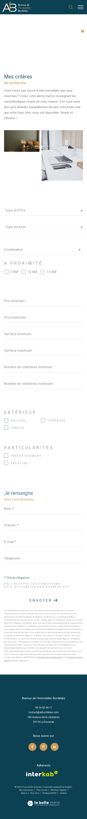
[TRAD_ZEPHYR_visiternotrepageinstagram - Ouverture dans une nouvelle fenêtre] (44, 747)
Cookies (63, 793)
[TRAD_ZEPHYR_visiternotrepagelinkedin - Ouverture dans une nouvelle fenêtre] (55, 747)
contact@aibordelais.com (43, 712)
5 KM (14, 272)
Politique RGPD (49, 793)
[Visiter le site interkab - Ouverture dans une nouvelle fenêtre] (42, 773)
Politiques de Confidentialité (49, 657)
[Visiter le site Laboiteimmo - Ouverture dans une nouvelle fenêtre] (43, 801)
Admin (24, 793)
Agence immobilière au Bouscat (25, 32)
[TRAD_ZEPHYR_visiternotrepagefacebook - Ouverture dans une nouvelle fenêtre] (32, 747)
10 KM (32, 272)
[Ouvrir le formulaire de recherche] (70, 7)
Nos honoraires (26, 790)
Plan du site (42, 790)
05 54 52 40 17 (43, 707)
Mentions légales (59, 790)
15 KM (51, 272)
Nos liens (35, 793)
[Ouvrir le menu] (80, 7)
